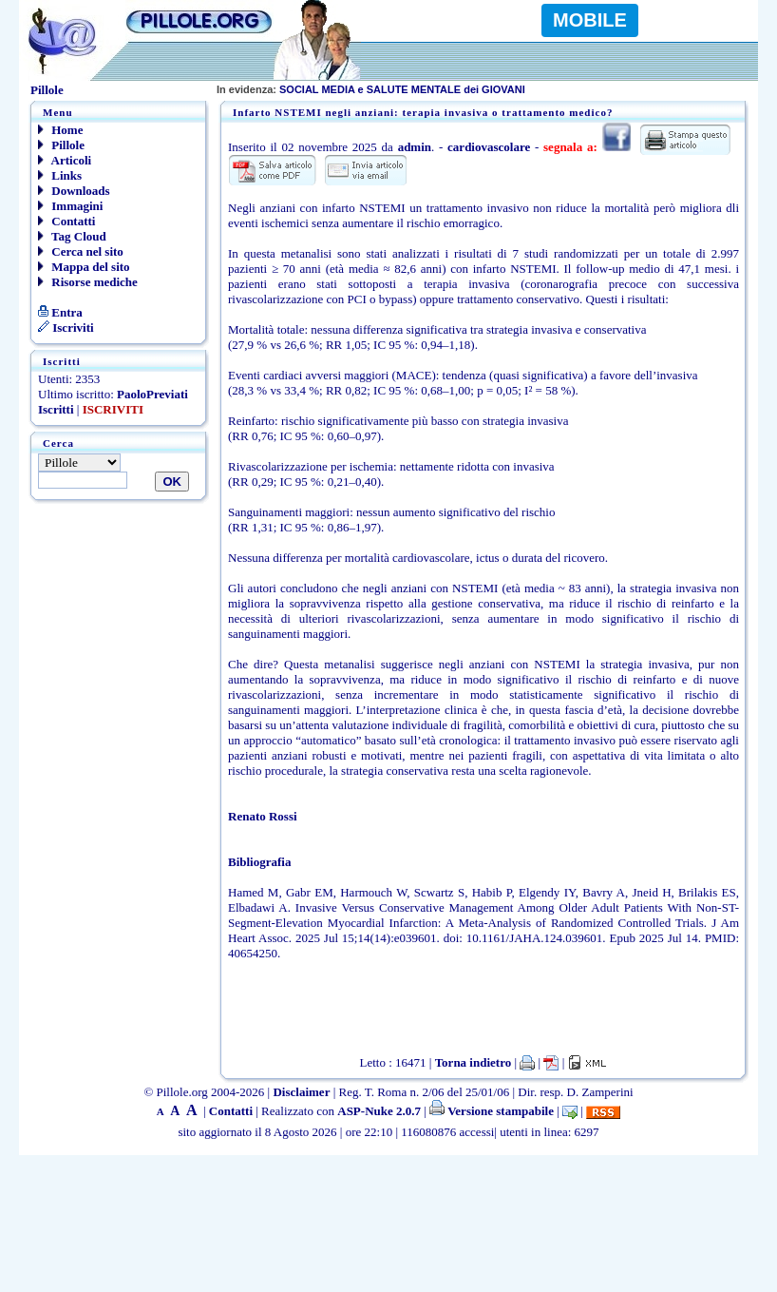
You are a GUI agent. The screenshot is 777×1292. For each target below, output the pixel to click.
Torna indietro (473, 1062)
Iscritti (56, 409)
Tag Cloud (72, 236)
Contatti (66, 221)
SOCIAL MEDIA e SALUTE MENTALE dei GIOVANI (371, 89)
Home (60, 130)
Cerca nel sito (80, 251)
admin (414, 147)
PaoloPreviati (152, 394)
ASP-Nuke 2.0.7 (379, 1111)
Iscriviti (66, 327)
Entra (60, 312)
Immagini (70, 206)
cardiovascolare (488, 147)
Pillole (61, 145)
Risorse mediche (88, 282)
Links (60, 175)
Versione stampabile (491, 1111)
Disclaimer (301, 1092)
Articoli (64, 160)
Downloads (74, 190)
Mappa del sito (84, 267)
